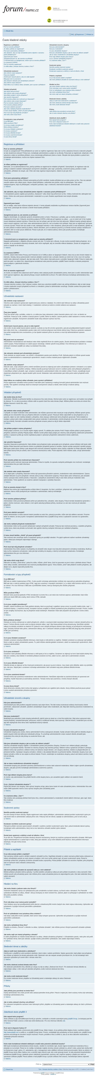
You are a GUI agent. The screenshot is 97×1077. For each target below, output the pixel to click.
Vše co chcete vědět (60, 21)
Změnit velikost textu (91, 30)
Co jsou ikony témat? (10, 137)
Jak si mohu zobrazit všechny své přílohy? (62, 113)
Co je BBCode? (8, 121)
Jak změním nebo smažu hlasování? (15, 101)
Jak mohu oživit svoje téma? (12, 114)
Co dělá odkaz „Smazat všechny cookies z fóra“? (19, 66)
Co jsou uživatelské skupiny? (58, 51)
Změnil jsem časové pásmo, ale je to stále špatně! (19, 77)
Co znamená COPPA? (11, 62)
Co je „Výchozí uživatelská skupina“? (60, 58)
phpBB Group (72, 1018)
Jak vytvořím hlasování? (11, 97)
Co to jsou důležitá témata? (12, 133)
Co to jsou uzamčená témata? (13, 135)
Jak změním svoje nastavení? (13, 73)
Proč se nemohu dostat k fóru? (13, 103)
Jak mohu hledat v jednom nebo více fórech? (63, 86)
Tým (40, 1069)
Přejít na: (38, 1064)
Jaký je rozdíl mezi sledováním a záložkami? (63, 100)
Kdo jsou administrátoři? (56, 47)
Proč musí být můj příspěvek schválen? (16, 112)
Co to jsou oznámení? (10, 131)
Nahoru (8, 159)
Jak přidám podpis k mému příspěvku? (16, 95)
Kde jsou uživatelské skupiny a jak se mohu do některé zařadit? (68, 52)
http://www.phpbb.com (11, 1032)
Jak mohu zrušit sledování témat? (59, 104)
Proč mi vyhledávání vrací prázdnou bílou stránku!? (65, 90)
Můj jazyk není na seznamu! (12, 79)
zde (64, 1021)
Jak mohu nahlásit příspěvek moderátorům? (17, 109)
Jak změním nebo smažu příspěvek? (15, 93)
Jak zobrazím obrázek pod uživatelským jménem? (19, 81)
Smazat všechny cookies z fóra (52, 1069)
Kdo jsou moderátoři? (56, 49)
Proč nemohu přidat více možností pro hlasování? (19, 99)
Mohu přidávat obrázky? (11, 127)
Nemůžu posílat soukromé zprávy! (59, 67)
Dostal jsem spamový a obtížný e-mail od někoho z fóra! (66, 71)
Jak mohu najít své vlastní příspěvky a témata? (63, 94)
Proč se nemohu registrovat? (13, 64)
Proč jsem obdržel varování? (12, 107)
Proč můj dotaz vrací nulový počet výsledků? (63, 88)
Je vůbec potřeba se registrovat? (14, 49)
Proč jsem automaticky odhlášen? (14, 51)
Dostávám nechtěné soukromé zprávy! (61, 69)
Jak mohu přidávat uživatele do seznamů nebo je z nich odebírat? (69, 79)
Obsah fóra (9, 31)
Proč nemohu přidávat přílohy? (13, 105)
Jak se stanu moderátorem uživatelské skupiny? (64, 54)
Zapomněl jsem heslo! (10, 56)
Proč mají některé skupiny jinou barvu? (61, 56)
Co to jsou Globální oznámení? (13, 129)
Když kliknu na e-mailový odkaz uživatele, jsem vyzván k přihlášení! (24, 84)
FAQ (72, 34)
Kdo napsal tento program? (57, 120)
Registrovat (80, 34)
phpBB (42, 1072)
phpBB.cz (53, 1074)
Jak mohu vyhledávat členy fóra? (59, 92)
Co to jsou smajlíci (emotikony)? (13, 125)
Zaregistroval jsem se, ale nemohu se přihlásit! (18, 58)
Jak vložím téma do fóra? (11, 91)
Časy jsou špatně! (9, 75)
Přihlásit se (89, 34)
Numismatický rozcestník (60, 8)
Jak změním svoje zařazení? (12, 82)
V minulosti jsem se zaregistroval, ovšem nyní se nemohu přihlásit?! (24, 60)
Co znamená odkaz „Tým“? (57, 60)
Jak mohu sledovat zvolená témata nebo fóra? (63, 102)
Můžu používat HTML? (11, 123)
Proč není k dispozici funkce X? (59, 122)
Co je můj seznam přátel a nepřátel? (60, 77)
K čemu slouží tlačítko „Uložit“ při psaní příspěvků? (19, 110)
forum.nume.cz (25, 10)
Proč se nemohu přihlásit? (12, 47)
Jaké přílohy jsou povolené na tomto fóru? (62, 111)
